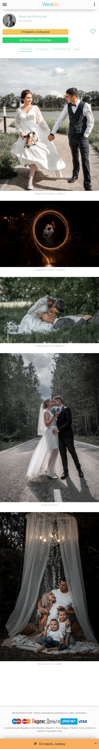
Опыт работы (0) (61, 49)
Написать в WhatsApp (35, 40)
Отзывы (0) (42, 49)
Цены (76, 49)
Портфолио (25, 49)
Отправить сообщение (35, 32)
